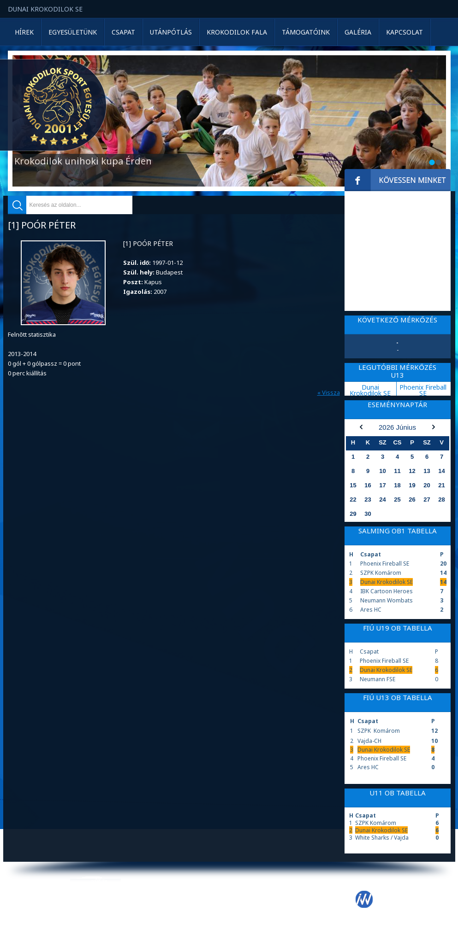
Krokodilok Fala (237, 32)
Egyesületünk (72, 32)
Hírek (24, 32)
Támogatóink (306, 32)
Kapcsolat (404, 32)
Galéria (358, 32)
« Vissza (328, 392)
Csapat (123, 32)
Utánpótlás (171, 32)
